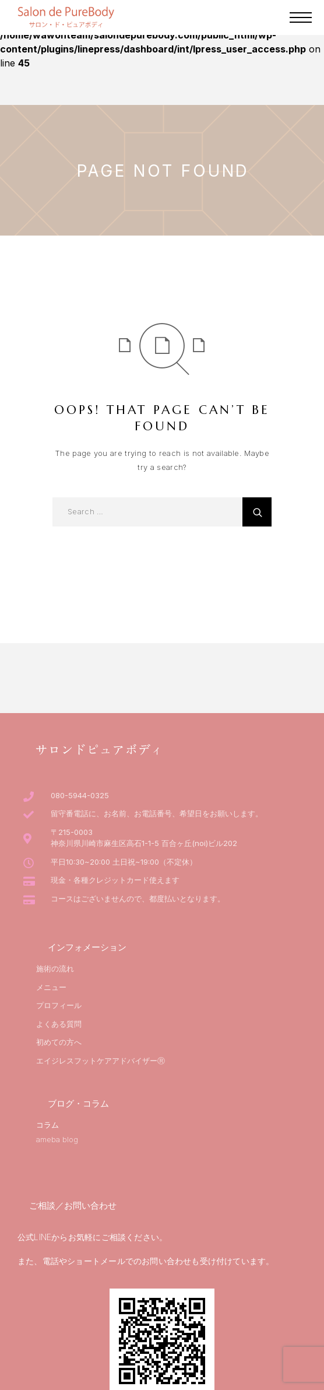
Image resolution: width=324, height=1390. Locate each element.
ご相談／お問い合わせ (73, 1205)
